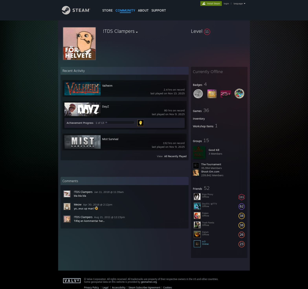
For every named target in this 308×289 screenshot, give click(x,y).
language (238, 3)
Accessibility (119, 287)
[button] (219, 31)
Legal (105, 287)
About (143, 10)
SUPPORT (158, 10)
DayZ (105, 106)
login (226, 3)
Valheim (107, 85)
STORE (107, 10)
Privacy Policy (91, 287)
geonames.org (149, 281)
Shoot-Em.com (210, 171)
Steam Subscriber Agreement (144, 287)
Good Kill (214, 149)
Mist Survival (110, 139)
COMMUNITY (125, 10)
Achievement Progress (80, 122)
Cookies (167, 287)
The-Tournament (211, 164)
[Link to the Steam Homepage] (79, 13)
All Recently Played (175, 156)
